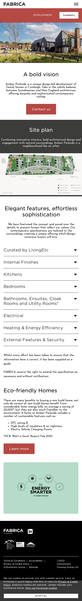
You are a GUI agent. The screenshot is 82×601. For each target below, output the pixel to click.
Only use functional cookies (41, 588)
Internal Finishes (21, 268)
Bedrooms (14, 292)
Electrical (13, 322)
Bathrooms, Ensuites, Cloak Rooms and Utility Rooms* (32, 307)
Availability (69, 15)
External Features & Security (34, 346)
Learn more (19, 461)
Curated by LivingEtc (26, 256)
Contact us (41, 109)
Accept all (41, 596)
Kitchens (13, 280)
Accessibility (36, 573)
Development (42, 15)
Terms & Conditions (14, 573)
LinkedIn (30, 544)
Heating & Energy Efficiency (33, 334)
